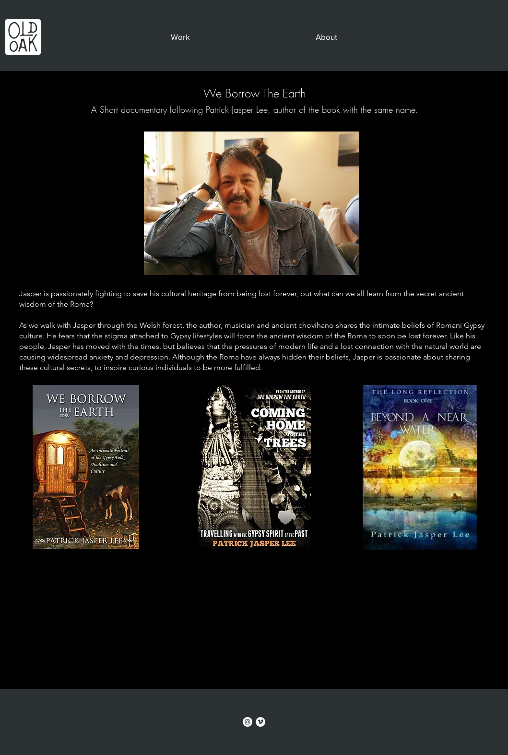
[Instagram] (247, 722)
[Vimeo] (260, 722)
